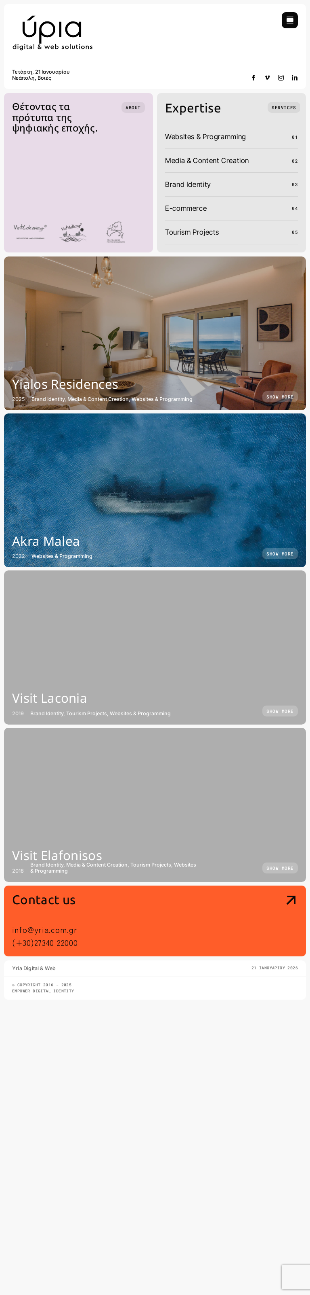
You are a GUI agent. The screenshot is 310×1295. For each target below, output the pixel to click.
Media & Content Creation (207, 160)
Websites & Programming (205, 136)
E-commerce (186, 208)
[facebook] (254, 78)
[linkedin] (295, 78)
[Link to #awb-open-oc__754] (290, 20)
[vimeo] (267, 78)
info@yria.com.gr (44, 929)
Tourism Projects (192, 232)
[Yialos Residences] (155, 333)
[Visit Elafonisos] (155, 805)
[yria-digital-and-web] (52, 16)
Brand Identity (188, 184)
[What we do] (284, 107)
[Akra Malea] (155, 490)
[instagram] (281, 78)
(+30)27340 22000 (45, 942)
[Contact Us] (264, 922)
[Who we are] (133, 107)
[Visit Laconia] (155, 647)
